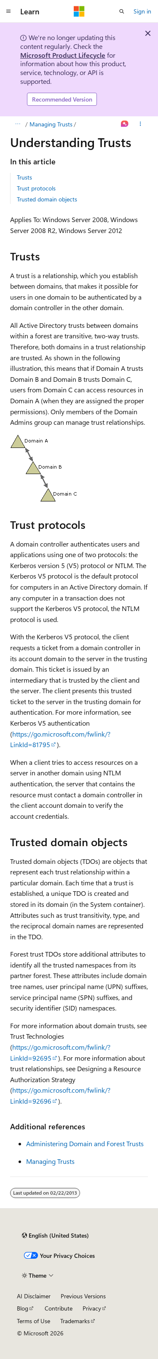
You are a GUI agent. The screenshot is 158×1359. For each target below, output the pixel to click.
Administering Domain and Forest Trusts (85, 1143)
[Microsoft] (79, 11)
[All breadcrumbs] (17, 124)
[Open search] (121, 11)
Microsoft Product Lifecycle (62, 55)
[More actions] (140, 124)
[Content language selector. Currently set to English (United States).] (55, 1235)
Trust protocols (36, 188)
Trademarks (75, 1321)
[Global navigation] (8, 11)
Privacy (92, 1308)
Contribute (58, 1308)
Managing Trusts (50, 124)
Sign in (142, 11)
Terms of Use (33, 1321)
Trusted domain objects (47, 199)
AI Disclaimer (34, 1296)
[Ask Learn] (125, 124)
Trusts (24, 177)
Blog (22, 1308)
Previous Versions (83, 1296)
